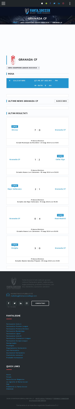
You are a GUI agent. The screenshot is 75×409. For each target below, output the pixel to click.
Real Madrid (60, 218)
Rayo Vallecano (15, 189)
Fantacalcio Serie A (13, 324)
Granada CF (60, 130)
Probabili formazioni (14, 358)
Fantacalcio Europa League (17, 341)
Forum (8, 377)
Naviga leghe (11, 343)
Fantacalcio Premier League (17, 326)
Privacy (49, 398)
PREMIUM (9, 389)
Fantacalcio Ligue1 (13, 333)
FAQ (7, 384)
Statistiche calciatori (14, 355)
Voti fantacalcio (12, 350)
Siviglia (14, 248)
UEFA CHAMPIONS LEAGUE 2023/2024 (34, 22)
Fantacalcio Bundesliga (15, 331)
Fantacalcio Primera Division (17, 329)
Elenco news (61, 101)
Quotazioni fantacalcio (15, 353)
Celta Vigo (60, 159)
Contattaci (40, 303)
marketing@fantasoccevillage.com (24, 296)
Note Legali (40, 398)
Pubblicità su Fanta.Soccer (16, 387)
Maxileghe (10, 346)
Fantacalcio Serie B (13, 336)
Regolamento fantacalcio (16, 348)
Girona (15, 130)
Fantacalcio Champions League (18, 338)
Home (15, 22)
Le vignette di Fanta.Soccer (17, 382)
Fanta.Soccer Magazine (15, 379)
